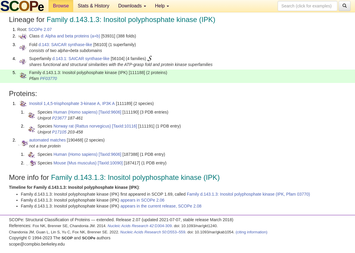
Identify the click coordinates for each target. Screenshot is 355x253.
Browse (61, 5)
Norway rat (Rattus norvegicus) (82, 126)
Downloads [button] (132, 5)
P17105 (59, 132)
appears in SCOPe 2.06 (143, 200)
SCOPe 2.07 (40, 29)
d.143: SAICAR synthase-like (65, 44)
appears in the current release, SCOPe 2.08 (161, 206)
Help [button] (162, 5)
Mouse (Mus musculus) (75, 163)
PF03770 (48, 78)
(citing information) (252, 232)
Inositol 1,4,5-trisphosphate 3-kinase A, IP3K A (72, 103)
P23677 (59, 118)
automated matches (47, 140)
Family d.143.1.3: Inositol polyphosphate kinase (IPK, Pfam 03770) (248, 194)
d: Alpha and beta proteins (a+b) (70, 36)
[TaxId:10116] (124, 126)
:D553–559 (152, 232)
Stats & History (93, 5)
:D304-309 (140, 226)
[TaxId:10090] (110, 163)
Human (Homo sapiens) (76, 112)
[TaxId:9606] (109, 112)
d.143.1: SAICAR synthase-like (81, 58)
